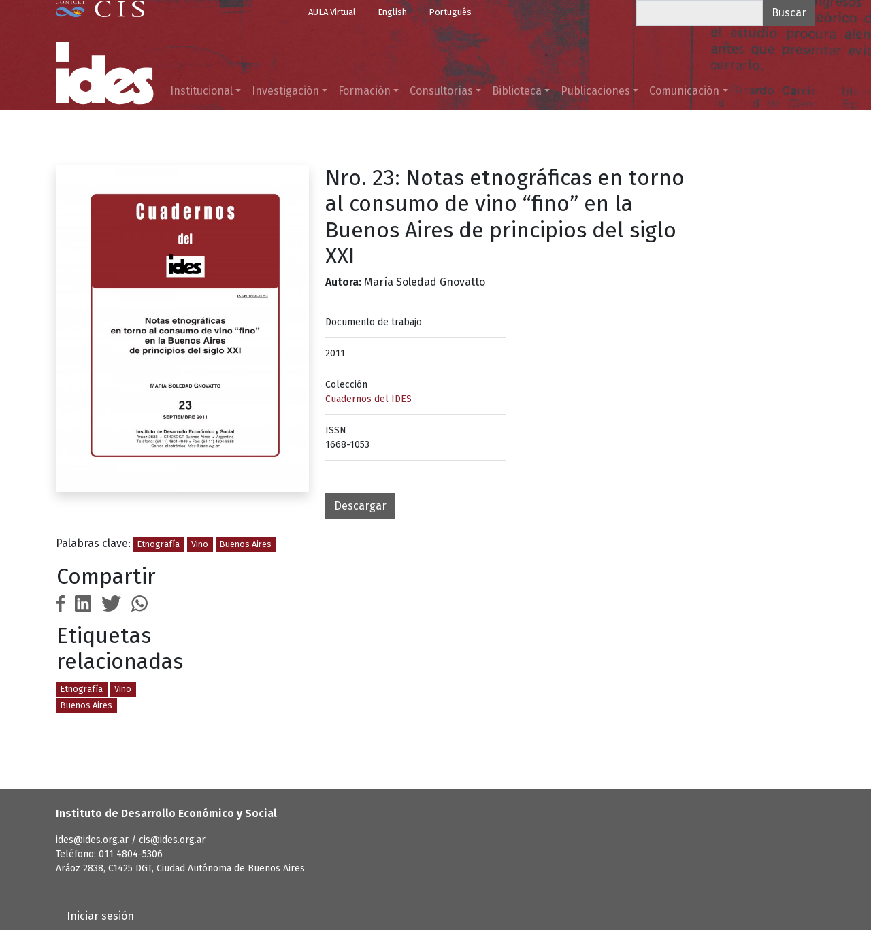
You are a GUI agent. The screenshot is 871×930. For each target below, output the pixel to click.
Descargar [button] (360, 505)
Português (450, 12)
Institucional (201, 90)
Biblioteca (517, 90)
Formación (364, 90)
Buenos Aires (246, 544)
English (392, 12)
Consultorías (441, 90)
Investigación (285, 90)
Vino (199, 544)
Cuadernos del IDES (368, 399)
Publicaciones (595, 90)
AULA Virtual (332, 12)
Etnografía (158, 544)
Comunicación (684, 90)
